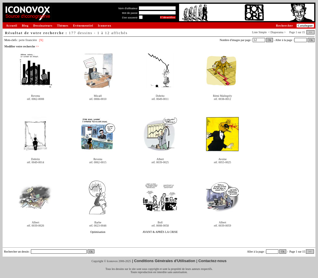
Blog (25, 25)
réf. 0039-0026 (35, 225)
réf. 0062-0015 (97, 162)
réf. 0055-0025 (222, 162)
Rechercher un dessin (16, 251)
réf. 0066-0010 (97, 99)
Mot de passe (129, 13)
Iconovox (104, 25)
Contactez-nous (212, 261)
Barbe (97, 222)
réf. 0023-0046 (97, 225)
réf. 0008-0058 (160, 225)
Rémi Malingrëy (222, 95)
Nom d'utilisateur (128, 8)
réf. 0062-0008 (35, 99)
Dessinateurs (42, 25)
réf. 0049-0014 (35, 162)
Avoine (222, 159)
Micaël (98, 95)
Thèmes (62, 25)
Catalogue (305, 25)
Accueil (11, 25)
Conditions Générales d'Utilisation (164, 261)
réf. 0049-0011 (160, 99)
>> (310, 32)
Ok (269, 40)
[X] (41, 40)
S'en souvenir (129, 17)
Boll (160, 222)
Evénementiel (83, 25)
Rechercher (284, 25)
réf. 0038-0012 (222, 99)
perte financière (28, 40)
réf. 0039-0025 (160, 162)
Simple (263, 32)
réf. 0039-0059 (222, 225)
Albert (160, 159)
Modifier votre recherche (21, 46)
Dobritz (160, 95)
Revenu (35, 95)
